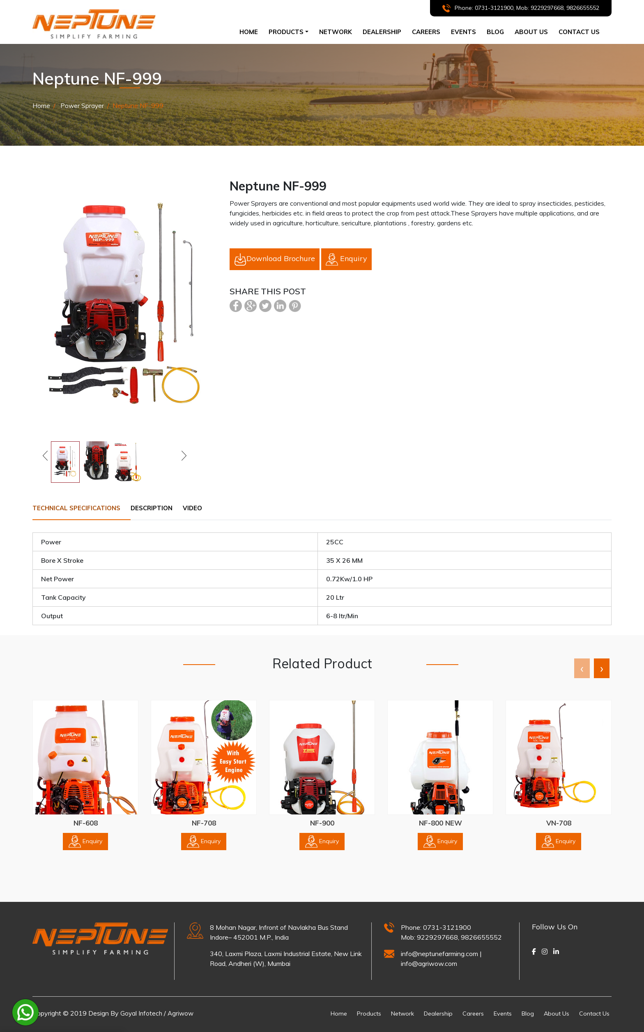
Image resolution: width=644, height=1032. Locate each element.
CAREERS (426, 32)
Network (387, 1013)
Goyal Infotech (141, 1013)
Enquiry (346, 259)
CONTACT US (579, 32)
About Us (552, 1013)
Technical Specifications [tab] (79, 508)
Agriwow (182, 1013)
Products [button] (286, 32)
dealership (382, 32)
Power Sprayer (82, 105)
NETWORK (335, 32)
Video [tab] (206, 508)
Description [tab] (161, 508)
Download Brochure (274, 259)
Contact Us (593, 1013)
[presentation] (582, 668)
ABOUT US (531, 32)
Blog (521, 1013)
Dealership (426, 1013)
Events (463, 32)
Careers (462, 1013)
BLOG (495, 32)
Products (351, 1013)
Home (251, 32)
